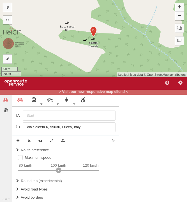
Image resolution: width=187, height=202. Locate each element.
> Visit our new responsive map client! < (93, 92)
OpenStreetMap (158, 74)
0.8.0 (6, 199)
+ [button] (179, 7)
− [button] (179, 16)
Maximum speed (38, 157)
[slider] (58, 170)
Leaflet (123, 74)
